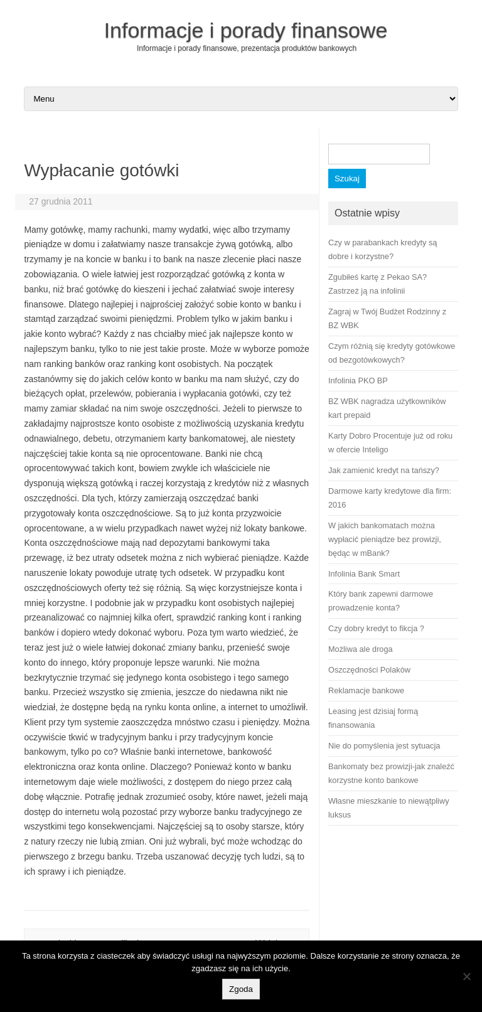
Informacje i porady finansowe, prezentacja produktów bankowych (246, 48)
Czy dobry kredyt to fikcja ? (376, 628)
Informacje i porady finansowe (246, 30)
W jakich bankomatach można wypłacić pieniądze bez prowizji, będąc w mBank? (384, 539)
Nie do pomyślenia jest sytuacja (384, 745)
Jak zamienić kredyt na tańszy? (383, 470)
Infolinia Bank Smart (364, 573)
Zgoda (241, 989)
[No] (466, 976)
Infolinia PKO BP (358, 380)
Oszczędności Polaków (369, 669)
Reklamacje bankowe (366, 690)
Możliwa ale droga (360, 649)
